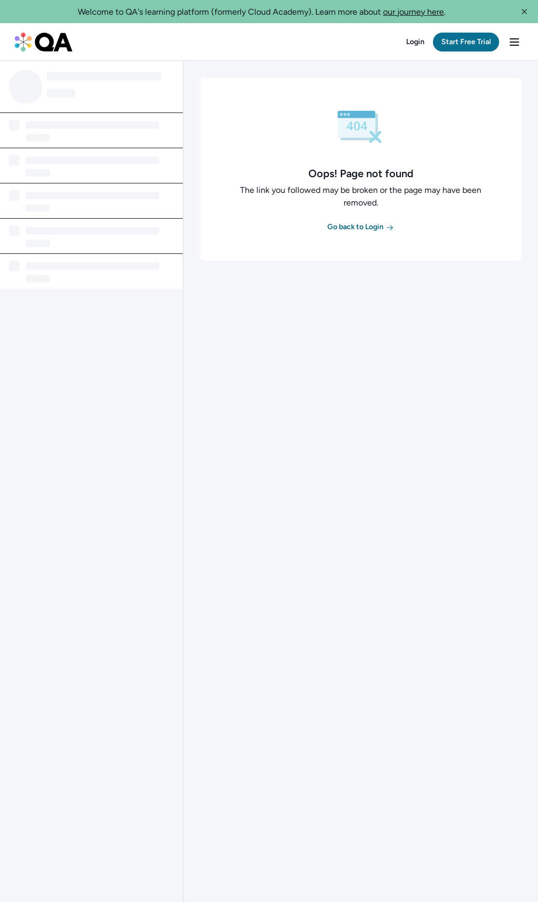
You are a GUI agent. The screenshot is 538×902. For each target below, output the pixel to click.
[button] (524, 11)
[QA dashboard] (44, 42)
